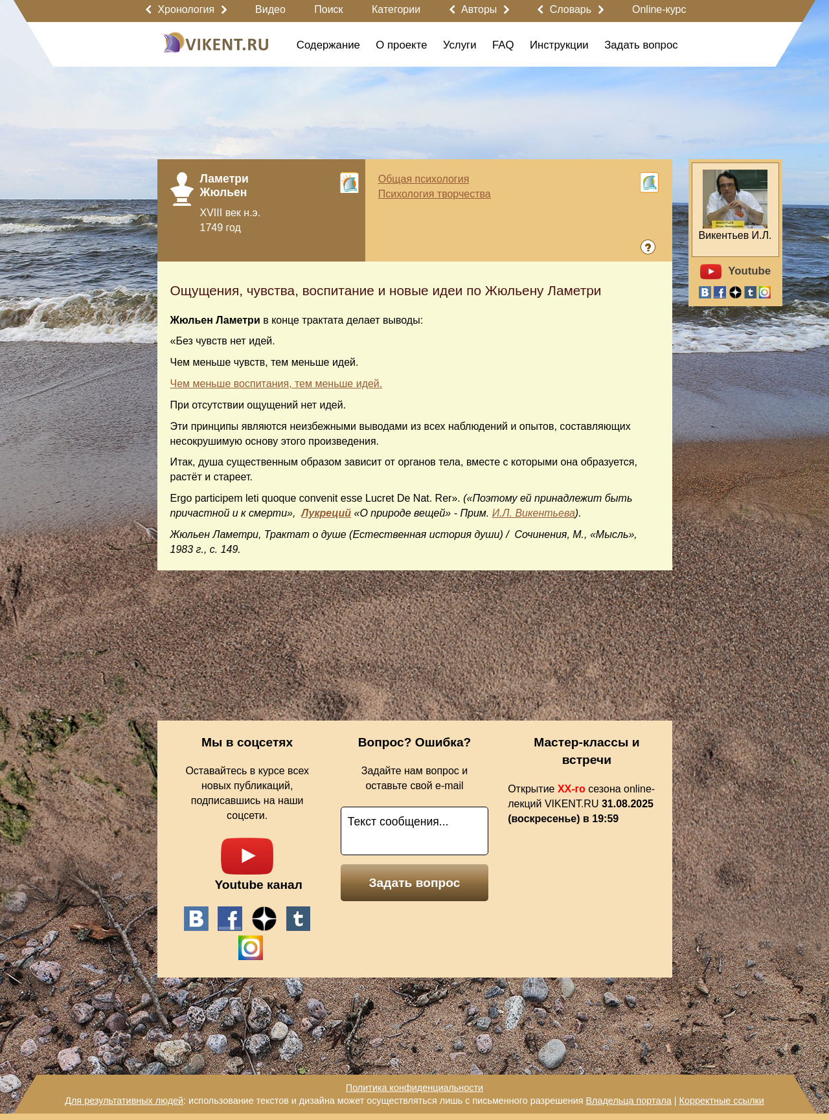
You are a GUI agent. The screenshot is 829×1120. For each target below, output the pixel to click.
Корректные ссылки (721, 1100)
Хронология (185, 9)
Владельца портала (628, 1100)
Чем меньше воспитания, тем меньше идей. (276, 383)
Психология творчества (434, 193)
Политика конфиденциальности (414, 1087)
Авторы (479, 9)
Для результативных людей (124, 1100)
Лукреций (326, 513)
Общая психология (424, 179)
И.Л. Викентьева (533, 513)
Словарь (570, 9)
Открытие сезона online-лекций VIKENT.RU (581, 803)
